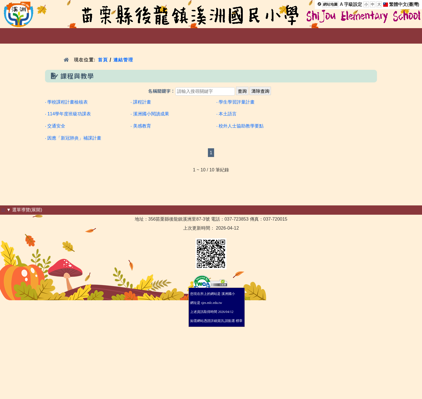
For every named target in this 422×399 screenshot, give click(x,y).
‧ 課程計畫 (141, 102)
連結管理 (123, 59)
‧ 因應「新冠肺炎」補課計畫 (73, 138)
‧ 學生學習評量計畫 (235, 102)
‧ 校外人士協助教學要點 (240, 126)
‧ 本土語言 (226, 113)
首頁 (102, 59)
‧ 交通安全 (55, 126)
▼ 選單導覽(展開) (24, 209)
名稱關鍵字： (161, 91)
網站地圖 (330, 4)
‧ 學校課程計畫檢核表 (66, 102)
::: (217, 36)
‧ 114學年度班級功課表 (68, 113)
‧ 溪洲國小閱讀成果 (150, 113)
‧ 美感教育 (141, 126)
